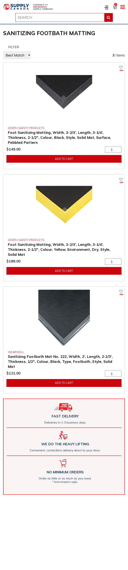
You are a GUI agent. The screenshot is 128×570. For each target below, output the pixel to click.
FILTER (13, 47)
